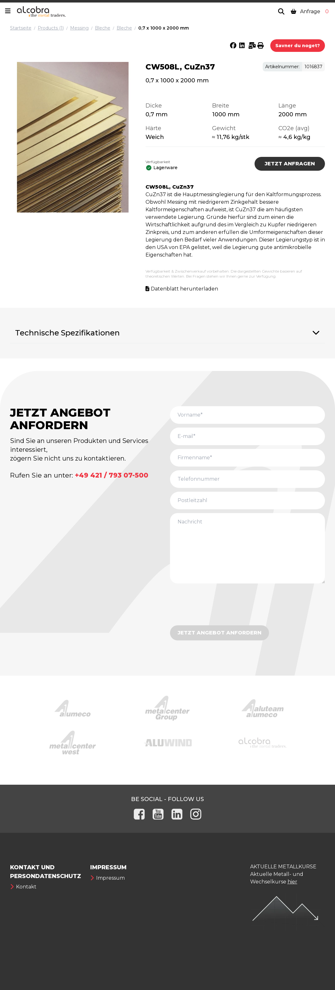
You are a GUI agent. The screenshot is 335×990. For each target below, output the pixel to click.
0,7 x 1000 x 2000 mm (163, 28)
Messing (79, 28)
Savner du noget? (297, 45)
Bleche (102, 28)
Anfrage (310, 11)
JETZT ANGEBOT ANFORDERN (219, 633)
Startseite (20, 28)
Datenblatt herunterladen (184, 289)
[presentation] (218, 605)
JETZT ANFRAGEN (290, 164)
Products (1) (51, 28)
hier (292, 882)
